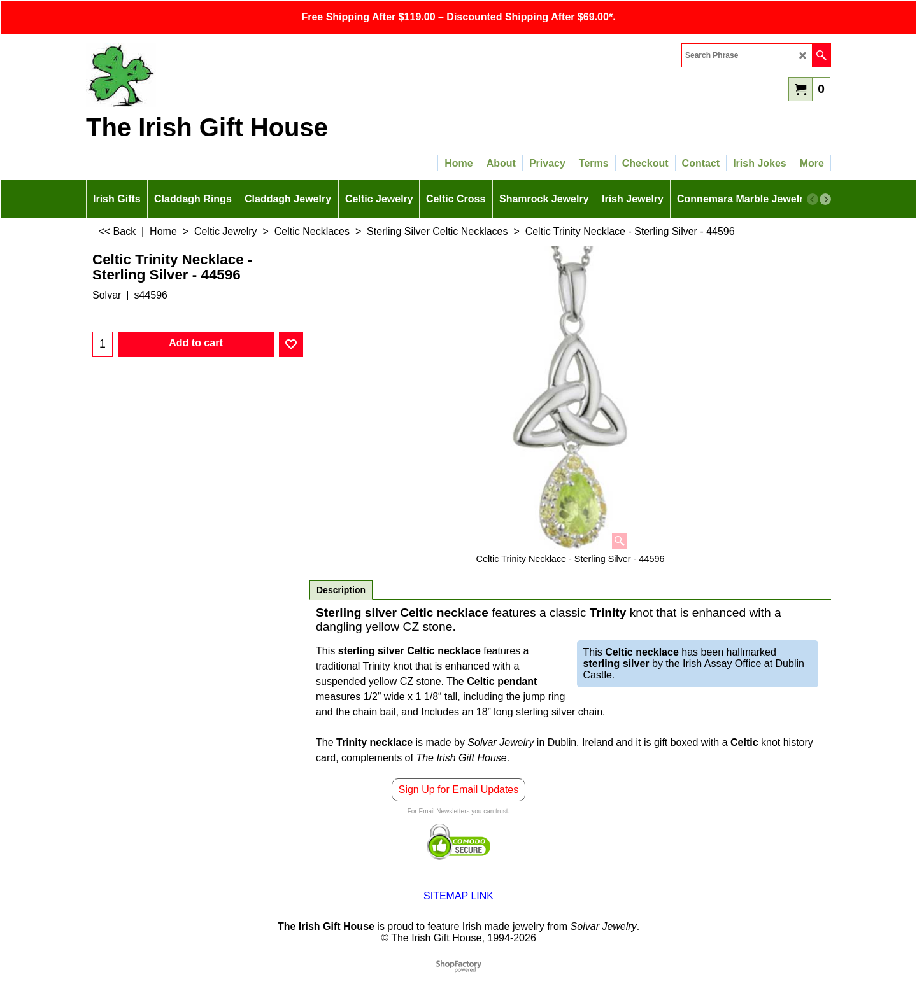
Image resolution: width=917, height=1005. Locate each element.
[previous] (812, 199)
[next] (825, 199)
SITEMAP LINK (458, 895)
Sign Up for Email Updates (459, 789)
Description (341, 590)
